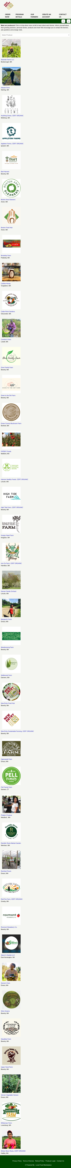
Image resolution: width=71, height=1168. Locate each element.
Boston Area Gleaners (8, 199)
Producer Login (50, 1161)
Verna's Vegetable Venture (9, 1095)
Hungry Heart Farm (7, 535)
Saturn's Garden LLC (8, 955)
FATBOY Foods (6, 451)
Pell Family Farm (6, 787)
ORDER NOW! (7, 15)
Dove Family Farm (7, 367)
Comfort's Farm (6, 339)
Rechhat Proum (6, 871)
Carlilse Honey (6, 283)
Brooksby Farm (6, 255)
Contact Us (60, 1161)
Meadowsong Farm (7, 647)
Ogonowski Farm (6, 759)
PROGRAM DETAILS (20, 15)
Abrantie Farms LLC (7, 59)
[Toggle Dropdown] (63, 21)
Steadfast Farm (6, 1039)
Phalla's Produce (6, 815)
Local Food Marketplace (44, 1165)
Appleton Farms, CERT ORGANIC (12, 143)
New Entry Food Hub (8, 703)
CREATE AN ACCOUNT (46, 15)
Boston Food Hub (6, 227)
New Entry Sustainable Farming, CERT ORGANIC (17, 731)
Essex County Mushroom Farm (11, 423)
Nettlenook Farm (6, 675)
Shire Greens (5, 1011)
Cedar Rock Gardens (8, 311)
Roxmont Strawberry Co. (9, 927)
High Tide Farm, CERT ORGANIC (12, 507)
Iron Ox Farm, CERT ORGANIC (11, 563)
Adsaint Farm (5, 87)
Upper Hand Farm (7, 1067)
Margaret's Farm (6, 619)
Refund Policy (39, 1161)
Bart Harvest (5, 171)
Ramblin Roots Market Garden (11, 843)
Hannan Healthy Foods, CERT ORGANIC (14, 479)
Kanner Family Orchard (8, 591)
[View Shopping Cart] (69, 21)
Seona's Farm (5, 983)
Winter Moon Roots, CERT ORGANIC (13, 1151)
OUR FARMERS (34, 15)
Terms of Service (28, 1161)
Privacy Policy (17, 1161)
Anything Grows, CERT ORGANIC (12, 115)
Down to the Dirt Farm (8, 395)
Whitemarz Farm (6, 1123)
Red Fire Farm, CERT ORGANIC (12, 899)
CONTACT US (63, 15)
